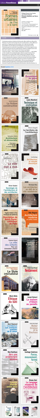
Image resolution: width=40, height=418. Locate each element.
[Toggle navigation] (38, 5)
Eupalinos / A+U (9, 67)
